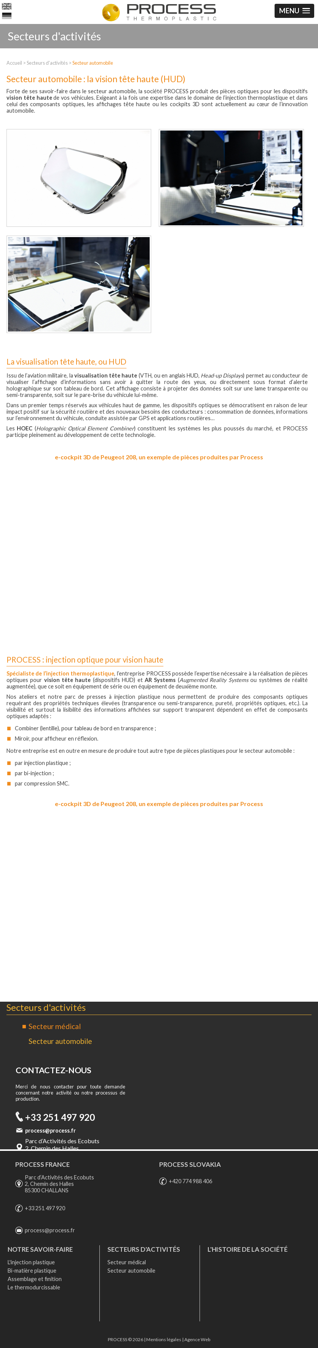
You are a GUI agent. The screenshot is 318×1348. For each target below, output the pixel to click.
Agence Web (197, 1339)
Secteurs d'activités (47, 63)
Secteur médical (55, 1026)
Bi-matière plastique (32, 1270)
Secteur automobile (92, 63)
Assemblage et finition (35, 1279)
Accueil (14, 63)
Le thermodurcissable (34, 1287)
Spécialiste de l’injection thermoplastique (60, 673)
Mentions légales (163, 1339)
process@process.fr (50, 1130)
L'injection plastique (31, 1262)
